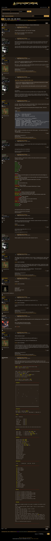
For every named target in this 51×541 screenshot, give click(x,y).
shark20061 (4, 140)
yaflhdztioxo (25, 20)
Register (18, 19)
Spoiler (16, 33)
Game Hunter (21, 20)
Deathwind (4, 315)
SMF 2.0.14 (20, 537)
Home (3, 19)
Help (5, 19)
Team (12, 19)
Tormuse (3, 100)
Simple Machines (29, 537)
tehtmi (18, 20)
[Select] (19, 110)
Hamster (3, 27)
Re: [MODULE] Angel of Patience (22, 38)
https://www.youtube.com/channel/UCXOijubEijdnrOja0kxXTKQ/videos (25, 71)
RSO (3, 214)
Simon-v (3, 38)
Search (8, 19)
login (5, 9)
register (8, 9)
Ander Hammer (5, 278)
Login (15, 19)
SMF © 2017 (25, 537)
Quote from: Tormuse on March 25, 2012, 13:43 (24, 80)
